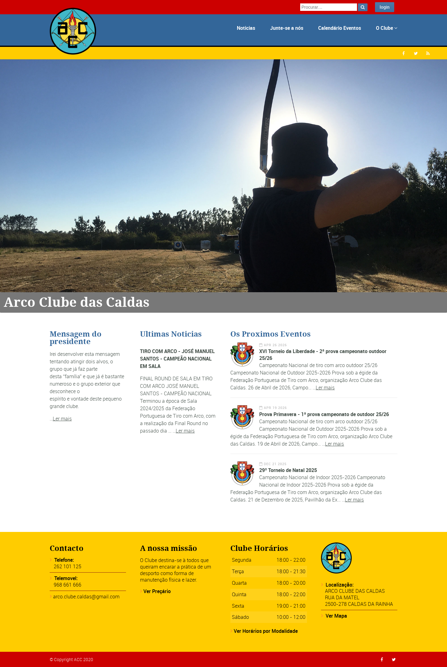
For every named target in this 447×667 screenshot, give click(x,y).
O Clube (386, 28)
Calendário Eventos (339, 28)
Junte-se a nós (286, 28)
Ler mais (62, 418)
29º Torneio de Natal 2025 (288, 470)
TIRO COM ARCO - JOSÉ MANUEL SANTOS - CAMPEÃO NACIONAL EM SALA (177, 359)
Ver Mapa (336, 615)
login (385, 7)
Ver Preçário (157, 591)
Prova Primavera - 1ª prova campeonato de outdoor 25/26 (324, 414)
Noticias (246, 28)
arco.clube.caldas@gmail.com (86, 596)
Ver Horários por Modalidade (266, 631)
